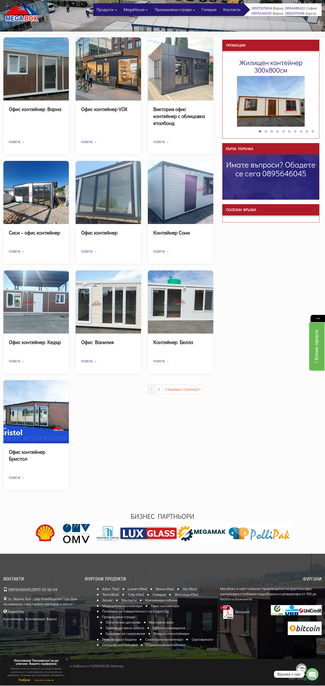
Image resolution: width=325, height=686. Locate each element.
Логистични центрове (123, 622)
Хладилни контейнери (171, 633)
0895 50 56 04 (44, 590)
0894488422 (295, 8)
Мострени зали (161, 622)
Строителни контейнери (166, 645)
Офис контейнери (165, 606)
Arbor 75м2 (110, 589)
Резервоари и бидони (119, 639)
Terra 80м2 (110, 594)
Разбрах (24, 680)
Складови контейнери (120, 645)
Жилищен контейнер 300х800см (271, 66)
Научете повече (44, 680)
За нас (107, 600)
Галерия (209, 9)
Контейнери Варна (41, 619)
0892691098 (294, 13)
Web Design (298, 678)
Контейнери (13, 619)
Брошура (234, 612)
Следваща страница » (183, 389)
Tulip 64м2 (136, 594)
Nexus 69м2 (165, 589)
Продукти (107, 9)
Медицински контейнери (122, 606)
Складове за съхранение (125, 633)
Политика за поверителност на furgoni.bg (135, 611)
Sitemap (117, 666)
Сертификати (202, 639)
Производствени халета (125, 628)
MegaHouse (136, 9)
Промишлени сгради (175, 9)
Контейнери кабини (161, 600)
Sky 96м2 (190, 589)
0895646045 (262, 13)
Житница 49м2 (186, 594)
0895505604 (262, 8)
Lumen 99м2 (137, 589)
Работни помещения (169, 628)
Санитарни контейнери (164, 639)
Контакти (231, 9)
